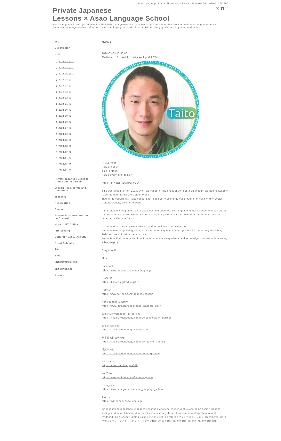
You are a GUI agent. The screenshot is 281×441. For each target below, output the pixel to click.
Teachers (60, 196)
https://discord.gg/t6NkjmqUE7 (120, 282)
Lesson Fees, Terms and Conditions (70, 189)
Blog (58, 255)
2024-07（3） (66, 128)
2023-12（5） (66, 164)
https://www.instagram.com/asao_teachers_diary (131, 306)
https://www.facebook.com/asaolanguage (127, 270)
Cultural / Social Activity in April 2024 (130, 57)
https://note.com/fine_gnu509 (120, 365)
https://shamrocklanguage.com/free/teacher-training (133, 341)
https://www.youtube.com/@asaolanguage (127, 377)
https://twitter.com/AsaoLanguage (122, 401)
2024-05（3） (66, 140)
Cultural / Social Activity (70, 237)
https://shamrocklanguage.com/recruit (125, 329)
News (58, 54)
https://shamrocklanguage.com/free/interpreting (131, 353)
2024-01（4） (66, 158)
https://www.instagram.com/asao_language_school (133, 389)
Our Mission (62, 48)
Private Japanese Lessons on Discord (72, 217)
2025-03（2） (66, 86)
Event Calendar (64, 243)
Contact (60, 209)
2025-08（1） (66, 67)
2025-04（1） (66, 79)
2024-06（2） (66, 134)
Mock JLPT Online (66, 224)
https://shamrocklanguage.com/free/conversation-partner (136, 317)
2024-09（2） (66, 116)
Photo (58, 249)
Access (59, 275)
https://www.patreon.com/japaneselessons (127, 294)
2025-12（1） (66, 61)
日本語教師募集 (63, 269)
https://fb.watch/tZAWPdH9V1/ (120, 182)
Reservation (62, 203)
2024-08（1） (66, 122)
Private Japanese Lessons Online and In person (72, 180)
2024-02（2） (66, 152)
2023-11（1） (66, 170)
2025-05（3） (66, 73)
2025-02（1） (66, 92)
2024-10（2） (66, 110)
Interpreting (62, 230)
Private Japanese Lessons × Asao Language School (111, 14)
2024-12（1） (66, 98)
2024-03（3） (66, 146)
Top (57, 41)
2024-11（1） (66, 104)
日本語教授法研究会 (66, 262)
